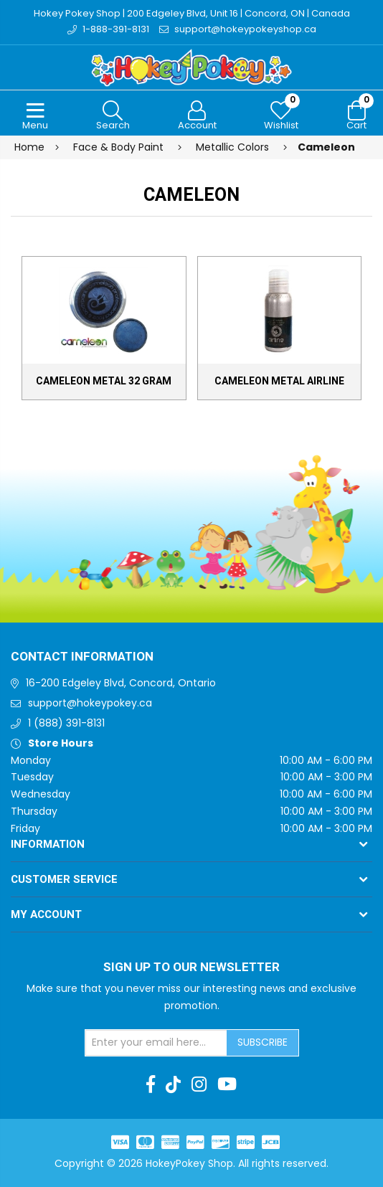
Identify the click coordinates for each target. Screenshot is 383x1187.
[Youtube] (227, 1084)
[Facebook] (150, 1084)
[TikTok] (173, 1084)
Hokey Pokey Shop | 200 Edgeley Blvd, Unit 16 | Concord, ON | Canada (192, 13)
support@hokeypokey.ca (90, 703)
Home (29, 147)
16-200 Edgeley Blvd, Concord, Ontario (121, 683)
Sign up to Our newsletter (191, 967)
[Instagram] (199, 1084)
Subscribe (262, 1042)
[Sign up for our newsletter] (156, 1043)
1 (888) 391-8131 (66, 723)
